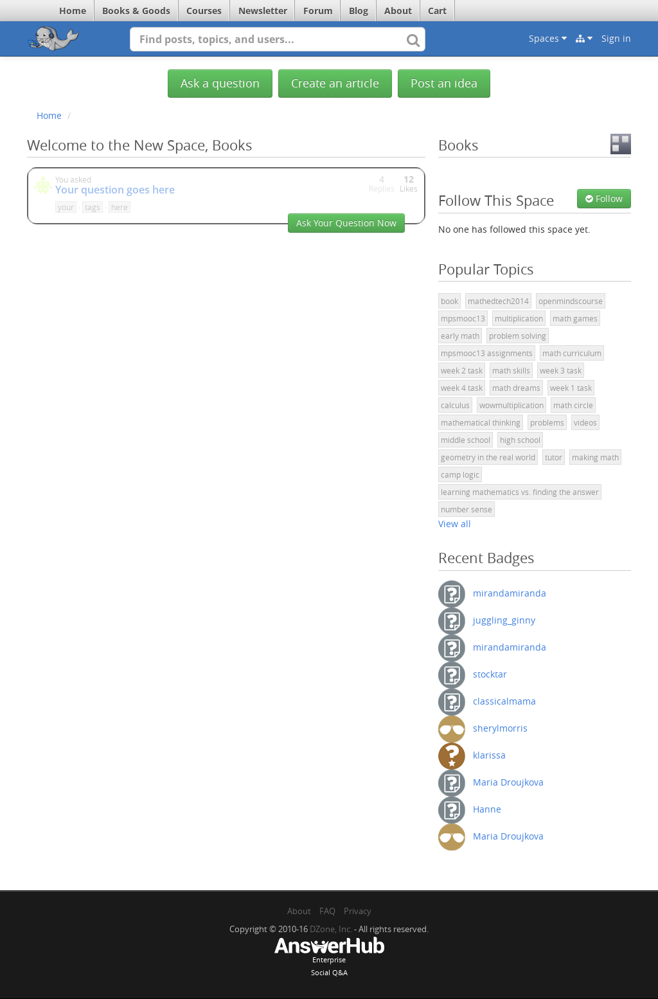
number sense (466, 509)
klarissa (489, 754)
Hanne (487, 808)
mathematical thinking (480, 422)
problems (547, 422)
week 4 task (462, 387)
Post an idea (444, 83)
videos (585, 422)
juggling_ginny (504, 619)
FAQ (327, 911)
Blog (358, 10)
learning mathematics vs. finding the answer (520, 492)
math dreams (516, 387)
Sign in (616, 38)
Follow (604, 198)
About (398, 10)
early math (460, 335)
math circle (573, 405)
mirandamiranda (509, 592)
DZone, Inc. (331, 929)
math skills (511, 370)
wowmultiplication (511, 405)
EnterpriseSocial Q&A (329, 958)
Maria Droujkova (508, 781)
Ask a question (220, 83)
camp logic (460, 474)
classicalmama (504, 700)
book (449, 301)
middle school (465, 440)
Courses (204, 10)
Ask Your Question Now (346, 223)
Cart (437, 10)
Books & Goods (136, 10)
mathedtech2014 (498, 301)
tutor (553, 457)
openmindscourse (570, 301)
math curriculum (571, 353)
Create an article (335, 83)
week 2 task (462, 370)
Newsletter (262, 10)
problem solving (517, 335)
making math (595, 457)
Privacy (357, 911)
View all (454, 524)
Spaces (548, 38)
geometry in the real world (488, 457)
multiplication (519, 318)
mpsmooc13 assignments (487, 353)
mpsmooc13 (463, 318)
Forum (318, 10)
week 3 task (561, 370)
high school (520, 440)
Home (72, 10)
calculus (455, 405)
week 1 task (571, 387)
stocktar (490, 673)
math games (575, 318)
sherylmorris (500, 727)
